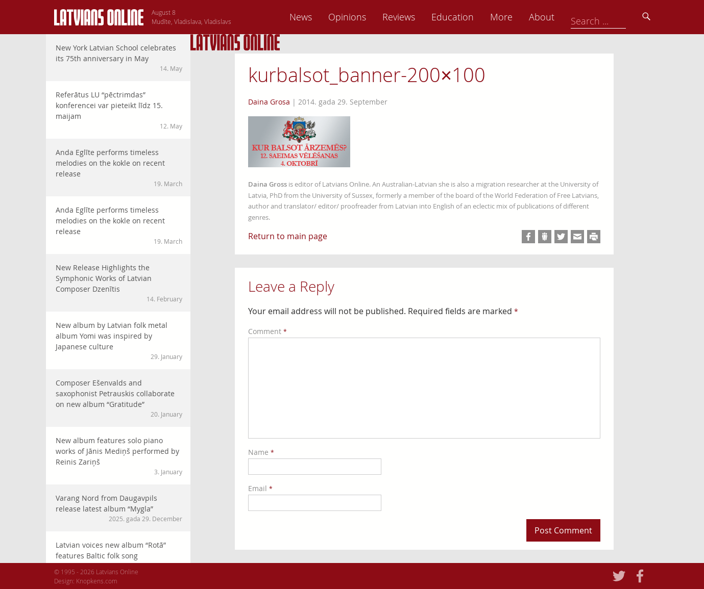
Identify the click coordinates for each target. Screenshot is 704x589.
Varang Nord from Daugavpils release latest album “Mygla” (119, 508)
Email (260, 488)
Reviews (470, 17)
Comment (267, 331)
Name (261, 452)
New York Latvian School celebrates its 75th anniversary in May (119, 58)
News (372, 17)
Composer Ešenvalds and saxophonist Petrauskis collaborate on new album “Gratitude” (119, 398)
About (613, 17)
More (573, 17)
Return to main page (287, 236)
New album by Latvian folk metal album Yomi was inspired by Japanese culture (119, 340)
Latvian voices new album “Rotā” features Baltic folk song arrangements (119, 560)
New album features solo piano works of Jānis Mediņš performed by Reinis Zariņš (119, 456)
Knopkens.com (96, 581)
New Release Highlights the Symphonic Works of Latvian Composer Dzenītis (119, 283)
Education (524, 17)
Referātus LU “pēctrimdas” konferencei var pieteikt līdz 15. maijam (119, 110)
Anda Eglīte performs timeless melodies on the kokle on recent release (119, 167)
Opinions (419, 17)
